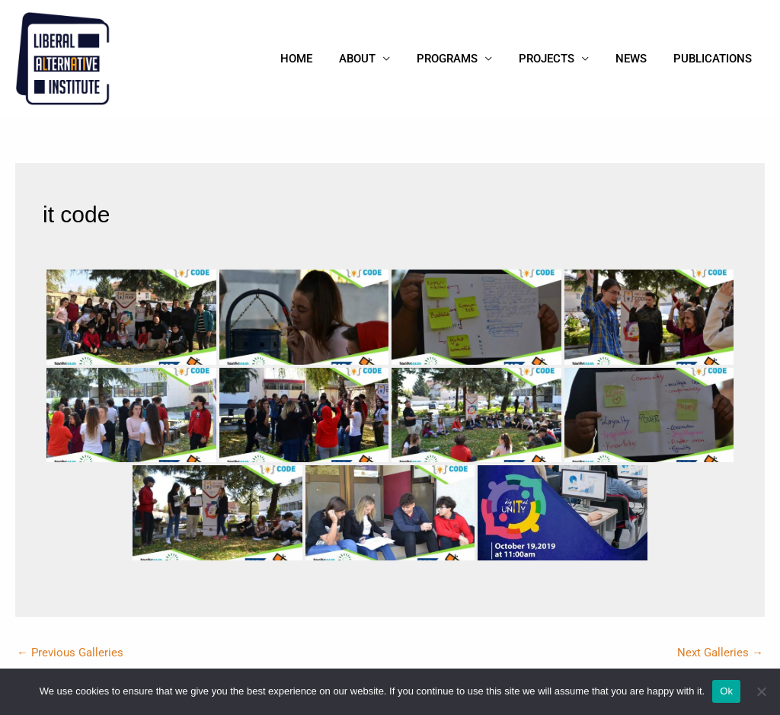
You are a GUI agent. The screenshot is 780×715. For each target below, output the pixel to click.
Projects (555, 58)
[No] (761, 691)
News (636, 58)
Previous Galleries (70, 652)
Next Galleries (720, 652)
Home (317, 58)
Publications (714, 58)
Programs (460, 58)
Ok (726, 691)
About (374, 58)
